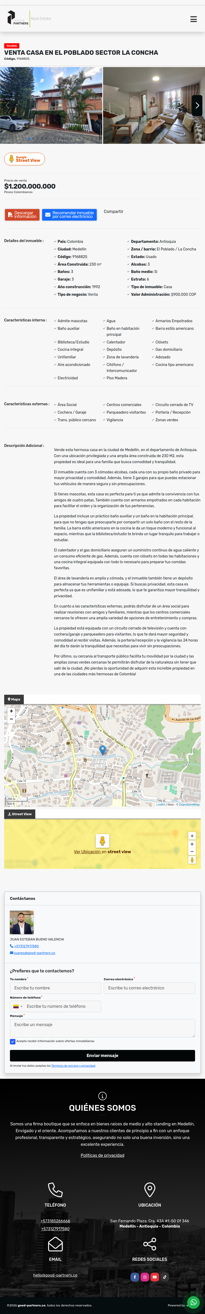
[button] (29, 139)
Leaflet (160, 804)
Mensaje (17, 1016)
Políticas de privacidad (102, 1155)
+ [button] (11, 712)
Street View (25, 159)
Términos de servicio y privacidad (73, 1065)
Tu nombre (19, 979)
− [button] (11, 720)
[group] (51, 105)
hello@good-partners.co (55, 1275)
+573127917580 (26, 946)
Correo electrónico (119, 979)
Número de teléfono (26, 997)
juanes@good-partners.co (34, 953)
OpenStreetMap (189, 804)
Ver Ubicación (88, 851)
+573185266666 (55, 1221)
